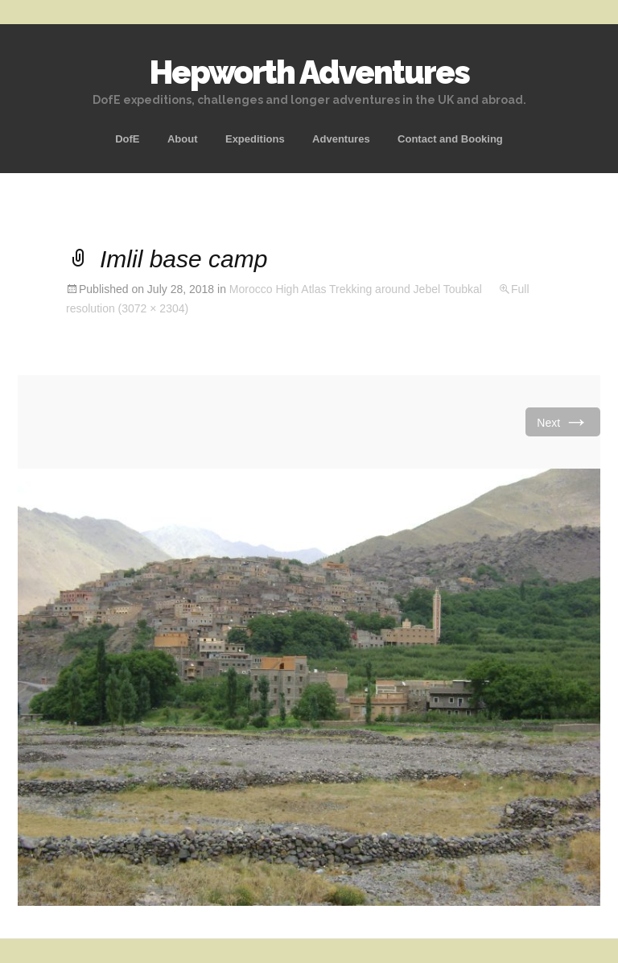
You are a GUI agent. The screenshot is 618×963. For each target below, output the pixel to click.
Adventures (341, 139)
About (182, 139)
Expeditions (255, 139)
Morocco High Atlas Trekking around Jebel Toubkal (355, 289)
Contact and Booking (450, 139)
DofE (127, 139)
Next (563, 421)
